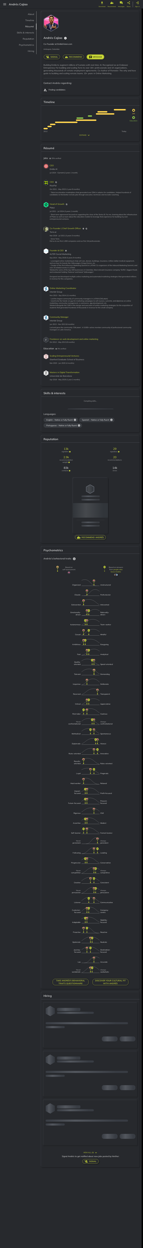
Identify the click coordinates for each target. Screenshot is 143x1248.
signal (52, 56)
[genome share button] (128, 3)
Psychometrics (24, 45)
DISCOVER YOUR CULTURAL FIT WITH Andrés (110, 982)
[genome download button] (102, 3)
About (30, 14)
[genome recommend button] (112, 3)
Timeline (28, 20)
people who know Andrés (117, 570)
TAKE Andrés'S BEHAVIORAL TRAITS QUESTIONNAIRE (70, 982)
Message (95, 56)
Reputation (26, 39)
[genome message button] (121, 3)
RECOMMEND (73, 56)
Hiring (30, 51)
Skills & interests (23, 32)
